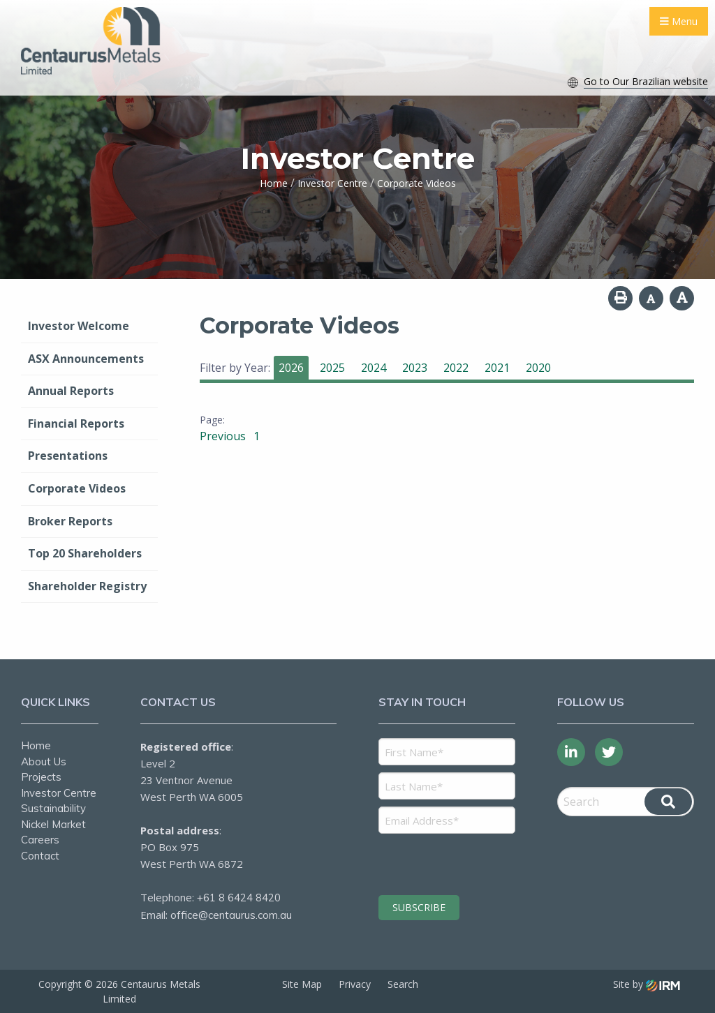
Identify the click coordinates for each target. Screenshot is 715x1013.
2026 (291, 367)
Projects (41, 776)
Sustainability (53, 808)
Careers (40, 839)
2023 (414, 367)
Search (403, 984)
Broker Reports (70, 521)
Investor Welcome (78, 325)
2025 (332, 367)
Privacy (355, 984)
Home (36, 745)
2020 (538, 367)
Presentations (68, 455)
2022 (456, 367)
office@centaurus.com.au (231, 915)
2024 (373, 367)
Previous (224, 436)
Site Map (302, 984)
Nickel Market (53, 824)
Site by (646, 984)
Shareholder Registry (87, 586)
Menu (679, 21)
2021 (497, 367)
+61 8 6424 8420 (239, 897)
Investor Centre (58, 793)
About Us (43, 761)
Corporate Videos (77, 488)
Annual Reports (71, 390)
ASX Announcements (86, 358)
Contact (40, 855)
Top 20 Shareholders (85, 553)
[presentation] (463, 862)
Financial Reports (76, 423)
